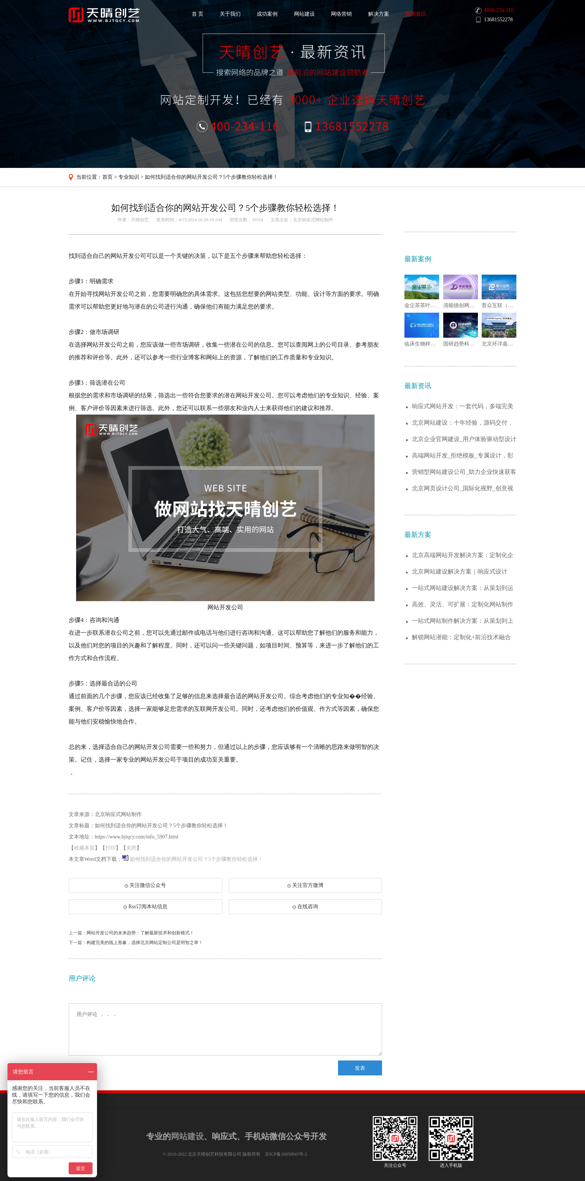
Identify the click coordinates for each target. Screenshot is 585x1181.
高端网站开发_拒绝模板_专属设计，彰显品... (462, 455)
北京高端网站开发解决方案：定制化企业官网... (462, 555)
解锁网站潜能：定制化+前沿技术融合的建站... (461, 637)
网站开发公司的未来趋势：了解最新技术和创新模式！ (140, 932)
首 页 (198, 14)
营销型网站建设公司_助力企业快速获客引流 (464, 472)
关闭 (131, 848)
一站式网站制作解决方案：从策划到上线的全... (462, 621)
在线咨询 (305, 906)
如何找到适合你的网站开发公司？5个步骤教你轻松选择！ (211, 177)
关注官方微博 (305, 885)
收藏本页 (84, 848)
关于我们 (230, 14)
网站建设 (304, 14)
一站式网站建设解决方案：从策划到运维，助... (462, 588)
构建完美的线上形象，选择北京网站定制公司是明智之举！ (145, 942)
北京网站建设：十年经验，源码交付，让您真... (462, 423)
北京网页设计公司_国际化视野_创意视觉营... (462, 488)
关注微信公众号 (145, 887)
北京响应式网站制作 (313, 219)
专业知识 (128, 177)
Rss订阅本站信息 (145, 906)
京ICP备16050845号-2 (286, 1154)
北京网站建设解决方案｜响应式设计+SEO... (459, 571)
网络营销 (341, 14)
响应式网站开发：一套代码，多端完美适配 (462, 406)
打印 (110, 848)
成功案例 (267, 14)
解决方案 (378, 14)
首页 (107, 177)
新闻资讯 (415, 14)
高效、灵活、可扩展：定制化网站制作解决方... (462, 604)
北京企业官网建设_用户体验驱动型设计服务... (464, 439)
